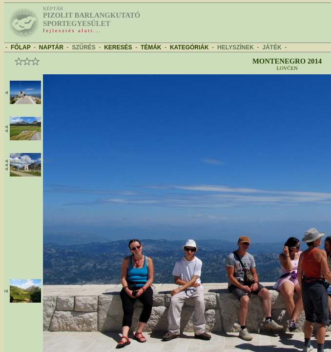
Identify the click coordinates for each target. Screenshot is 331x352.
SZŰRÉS (84, 47)
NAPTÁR (51, 47)
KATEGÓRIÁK (189, 47)
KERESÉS (118, 47)
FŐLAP (20, 47)
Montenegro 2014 (287, 61)
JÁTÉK (271, 47)
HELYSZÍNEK (235, 47)
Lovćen (286, 68)
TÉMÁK (151, 47)
